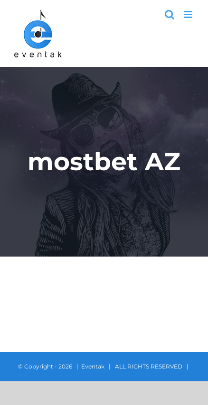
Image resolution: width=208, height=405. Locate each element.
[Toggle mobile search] (169, 14)
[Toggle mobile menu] (189, 14)
